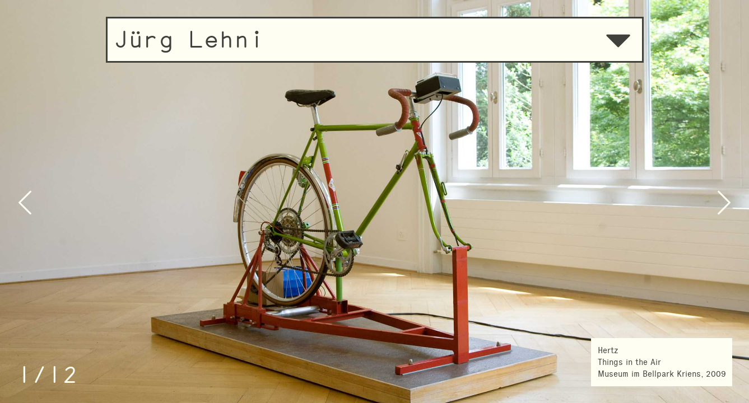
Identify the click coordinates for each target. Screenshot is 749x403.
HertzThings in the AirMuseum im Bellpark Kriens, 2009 (662, 362)
